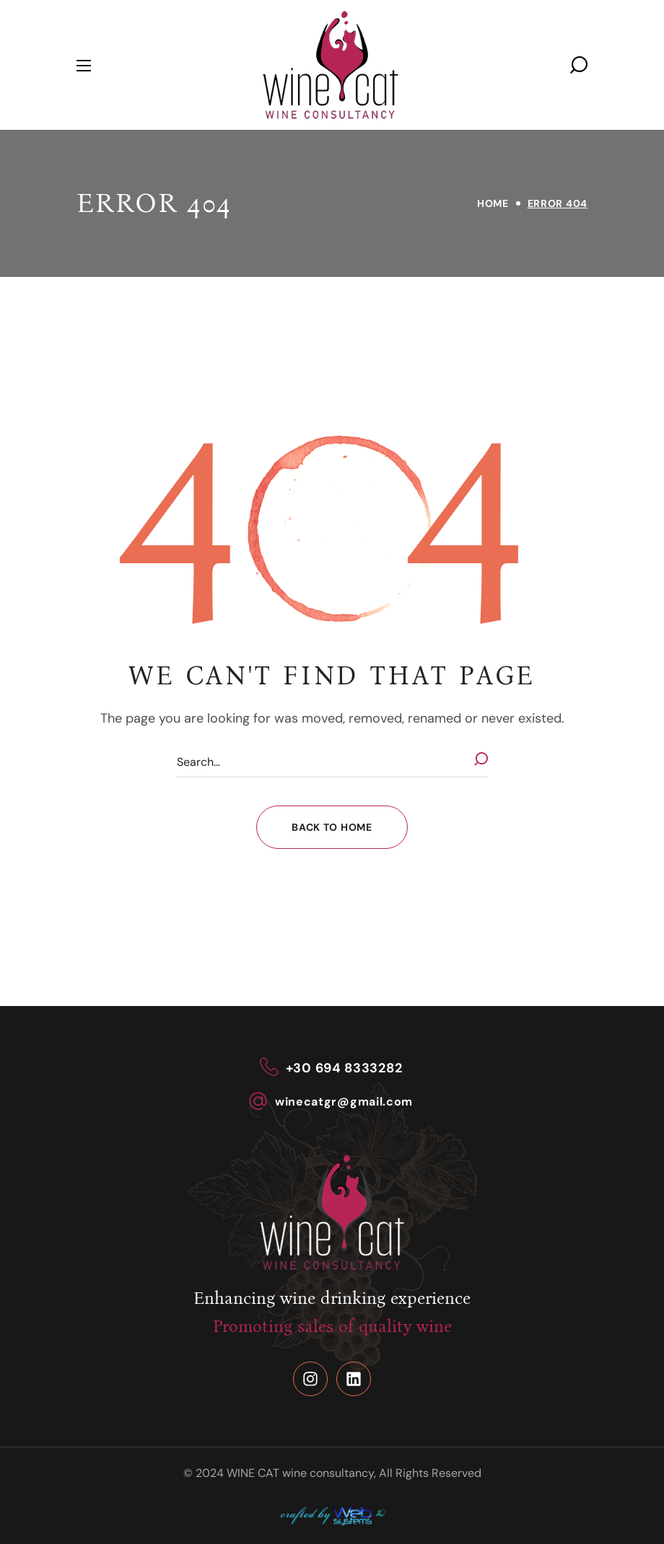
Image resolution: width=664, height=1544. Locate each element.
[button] (578, 66)
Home (493, 203)
